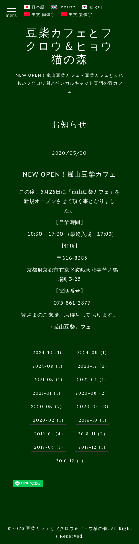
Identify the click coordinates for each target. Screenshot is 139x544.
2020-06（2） (92, 393)
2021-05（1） (49, 379)
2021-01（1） (48, 393)
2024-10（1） (48, 352)
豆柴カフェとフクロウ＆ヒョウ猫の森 (69, 46)
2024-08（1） (48, 366)
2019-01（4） (50, 433)
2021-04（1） (93, 379)
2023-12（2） (93, 366)
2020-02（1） (49, 420)
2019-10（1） (94, 420)
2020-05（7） (47, 406)
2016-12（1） (71, 460)
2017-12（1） (93, 447)
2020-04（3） (94, 406)
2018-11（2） (93, 433)
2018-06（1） (50, 447)
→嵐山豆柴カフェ (69, 326)
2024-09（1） (93, 352)
